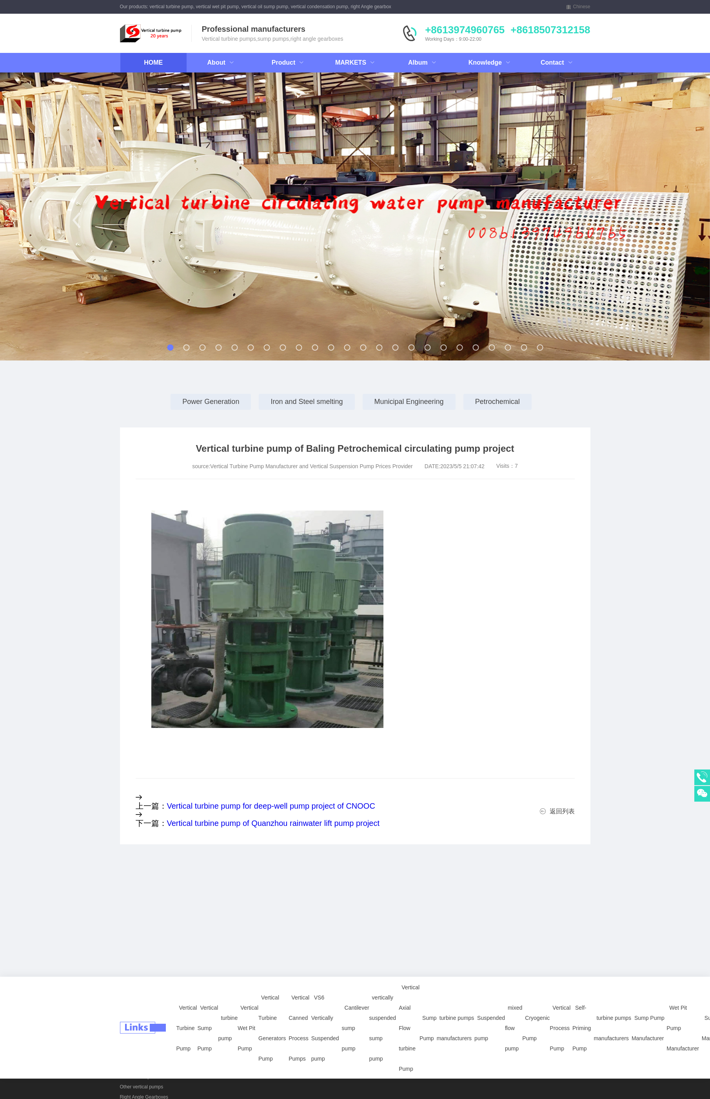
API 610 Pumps (136, 1076)
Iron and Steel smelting (307, 402)
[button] (76, 220)
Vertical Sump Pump (207, 983)
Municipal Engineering (409, 402)
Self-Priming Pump (581, 983)
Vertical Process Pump (560, 983)
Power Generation (210, 402)
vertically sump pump (142, 1056)
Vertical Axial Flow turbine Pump (409, 983)
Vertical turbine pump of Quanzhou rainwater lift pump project (273, 823)
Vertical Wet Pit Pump (248, 983)
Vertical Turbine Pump (186, 983)
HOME (153, 62)
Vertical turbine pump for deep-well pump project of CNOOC (271, 806)
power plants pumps (141, 1066)
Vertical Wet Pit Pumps (144, 1046)
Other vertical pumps (141, 1087)
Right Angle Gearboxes (192, 1056)
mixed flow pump (513, 983)
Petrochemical (497, 402)
